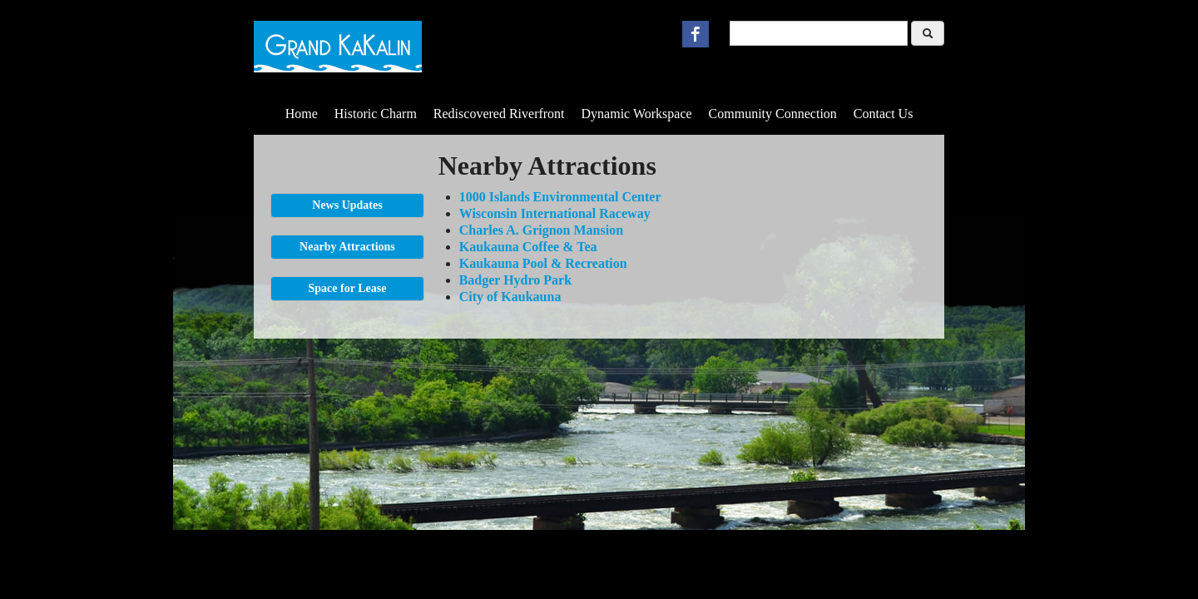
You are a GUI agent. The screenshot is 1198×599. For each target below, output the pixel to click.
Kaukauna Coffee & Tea (528, 247)
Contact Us (883, 113)
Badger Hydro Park (515, 280)
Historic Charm (375, 113)
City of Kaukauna (510, 297)
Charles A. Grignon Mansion (541, 230)
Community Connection (773, 113)
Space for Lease (348, 288)
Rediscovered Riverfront (499, 113)
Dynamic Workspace (637, 113)
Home (301, 113)
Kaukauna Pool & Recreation (543, 263)
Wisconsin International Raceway (555, 213)
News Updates (347, 205)
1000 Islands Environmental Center (560, 197)
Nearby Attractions (347, 246)
